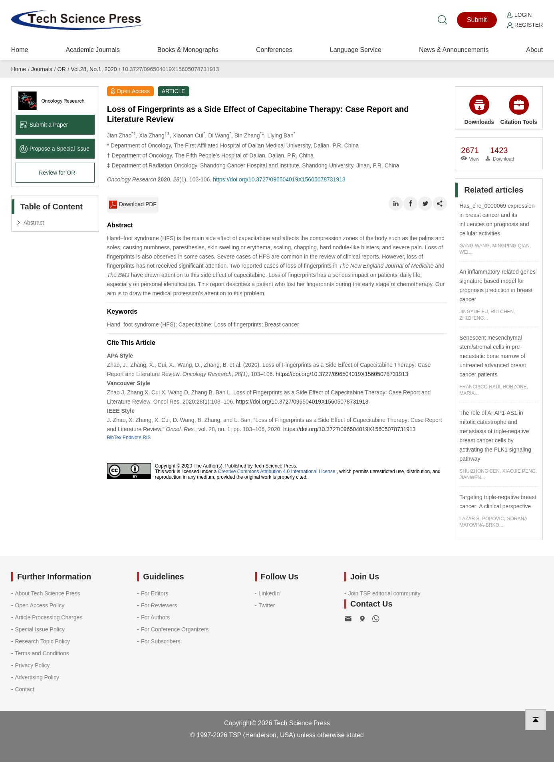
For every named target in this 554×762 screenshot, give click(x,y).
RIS (147, 437)
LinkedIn (269, 593)
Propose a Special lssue (54, 148)
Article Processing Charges (48, 617)
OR (62, 69)
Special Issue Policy (40, 629)
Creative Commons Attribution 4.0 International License (277, 471)
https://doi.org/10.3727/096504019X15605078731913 (279, 179)
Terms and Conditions (42, 653)
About (534, 49)
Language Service (355, 49)
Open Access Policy (39, 605)
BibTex (114, 437)
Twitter (266, 605)
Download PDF (133, 205)
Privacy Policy (32, 665)
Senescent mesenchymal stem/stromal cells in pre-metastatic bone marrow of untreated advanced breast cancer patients (492, 356)
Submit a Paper (44, 124)
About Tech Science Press (47, 593)
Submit (477, 19)
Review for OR (57, 172)
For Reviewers (159, 605)
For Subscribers (161, 641)
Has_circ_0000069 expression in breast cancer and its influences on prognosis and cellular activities (496, 220)
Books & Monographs (187, 49)
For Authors (155, 617)
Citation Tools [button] (518, 110)
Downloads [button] (479, 110)
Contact (24, 689)
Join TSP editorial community (384, 593)
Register (525, 25)
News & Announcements (453, 49)
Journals (41, 69)
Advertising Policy (37, 677)
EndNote (132, 437)
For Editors (154, 593)
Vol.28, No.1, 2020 (94, 69)
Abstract (34, 222)
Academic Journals (93, 49)
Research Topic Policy (42, 641)
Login (519, 15)
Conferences (274, 49)
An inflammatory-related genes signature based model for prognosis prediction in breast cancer (497, 285)
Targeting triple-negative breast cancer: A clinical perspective (497, 501)
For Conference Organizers (175, 629)
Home (19, 49)
